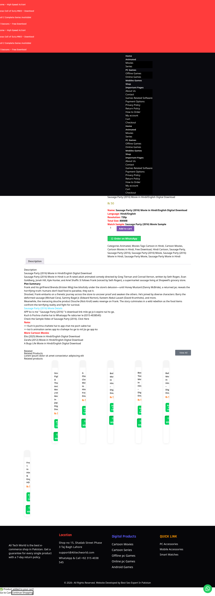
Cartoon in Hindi (155, 245)
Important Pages (135, 87)
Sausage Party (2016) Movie (147, 253)
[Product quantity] (112, 228)
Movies (129, 62)
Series (129, 66)
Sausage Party (177, 249)
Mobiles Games (134, 80)
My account (132, 115)
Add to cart (125, 228)
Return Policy (133, 108)
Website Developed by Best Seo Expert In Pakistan (123, 584)
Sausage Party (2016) (119, 253)
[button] (124, 238)
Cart (128, 119)
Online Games (133, 77)
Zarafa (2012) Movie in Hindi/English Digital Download (53, 341)
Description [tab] (35, 262)
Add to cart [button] (58, 425)
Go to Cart (5, 594)
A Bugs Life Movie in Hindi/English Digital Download (52, 345)
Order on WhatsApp (125, 238)
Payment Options (135, 101)
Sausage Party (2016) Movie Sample (145, 224)
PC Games (131, 69)
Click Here (83, 320)
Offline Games (133, 73)
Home (129, 55)
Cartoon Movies (173, 245)
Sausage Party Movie (135, 256)
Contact (130, 94)
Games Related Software (139, 98)
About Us (131, 91)
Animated (131, 59)
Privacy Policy (133, 105)
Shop (128, 83)
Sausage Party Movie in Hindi (164, 256)
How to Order (133, 112)
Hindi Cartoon (160, 249)
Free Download (143, 249)
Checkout (131, 122)
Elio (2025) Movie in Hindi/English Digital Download (52, 338)
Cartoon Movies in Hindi (121, 249)
